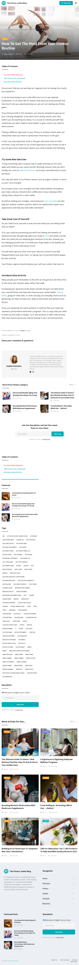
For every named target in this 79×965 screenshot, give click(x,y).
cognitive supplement (30, 613)
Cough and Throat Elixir (10, 625)
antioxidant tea (25, 558)
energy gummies (7, 658)
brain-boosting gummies (22, 588)
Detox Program (7, 632)
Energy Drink (29, 654)
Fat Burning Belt (8, 676)
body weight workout (20, 584)
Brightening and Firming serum (12, 595)
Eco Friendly (21, 639)
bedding (5, 573)
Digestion (32, 632)
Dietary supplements (21, 632)
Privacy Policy (46, 439)
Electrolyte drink (8, 647)
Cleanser (5, 606)
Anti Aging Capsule (8, 543)
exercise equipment (8, 669)
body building (7, 584)
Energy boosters (7, 654)
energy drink (19, 654)
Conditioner (16, 621)
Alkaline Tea (19, 540)
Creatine (29, 625)
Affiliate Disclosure (65, 960)
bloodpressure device (9, 580)
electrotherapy (20, 647)
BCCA (32, 565)
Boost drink (33, 584)
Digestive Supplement (9, 636)
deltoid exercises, (27, 170)
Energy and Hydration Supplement (19, 650)
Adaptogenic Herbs (8, 540)
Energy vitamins (21, 662)
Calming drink (7, 599)
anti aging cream (21, 543)
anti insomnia (18, 554)
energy (29, 647)
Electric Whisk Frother (9, 643)
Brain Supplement (21, 591)
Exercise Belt (29, 665)
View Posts (14, 369)
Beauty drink (28, 569)
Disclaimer (74, 960)
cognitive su (17, 613)
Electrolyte (21, 643)
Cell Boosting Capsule (24, 602)
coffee (29, 606)
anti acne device (30, 540)
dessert (21, 628)
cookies (25, 621)
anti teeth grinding (21, 562)
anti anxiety (23, 547)
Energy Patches (30, 658)
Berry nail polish (15, 573)
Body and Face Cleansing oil (26, 580)
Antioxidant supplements (10, 558)
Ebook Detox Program (9, 639)
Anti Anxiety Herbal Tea (23, 551)
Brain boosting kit (8, 591)
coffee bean (12, 610)
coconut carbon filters (17, 606)
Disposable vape (22, 636)
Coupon (22, 625)
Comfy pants (6, 621)
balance (26, 565)
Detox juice (29, 628)
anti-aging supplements (10, 547)
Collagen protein (31, 617)
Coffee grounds (22, 610)
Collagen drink (7, 617)
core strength (51, 201)
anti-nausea (28, 554)
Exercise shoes (29, 669)
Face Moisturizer (32, 673)
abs (4, 536)
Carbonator (25, 599)
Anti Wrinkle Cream (8, 565)
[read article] (6, 396)
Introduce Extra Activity (13, 81)
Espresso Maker (7, 665)
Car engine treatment (9, 602)
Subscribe (67, 3)
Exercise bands (18, 665)
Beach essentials (7, 569)
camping (16, 599)
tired (46, 236)
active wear (33, 536)
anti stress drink (8, 562)
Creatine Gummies (8, 628)
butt (25, 595)
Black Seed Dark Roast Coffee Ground (13, 576)
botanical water (7, 588)
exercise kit (19, 669)
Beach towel (18, 569)
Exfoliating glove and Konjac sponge (13, 673)
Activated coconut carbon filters (17, 536)
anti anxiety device (8, 551)
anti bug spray (7, 554)
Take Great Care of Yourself (14, 78)
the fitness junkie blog (13, 961)
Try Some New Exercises (13, 74)
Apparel (18, 565)
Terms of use (54, 960)
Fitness (5, 39)
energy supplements (8, 662)
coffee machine (7, 613)
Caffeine (31, 595)
